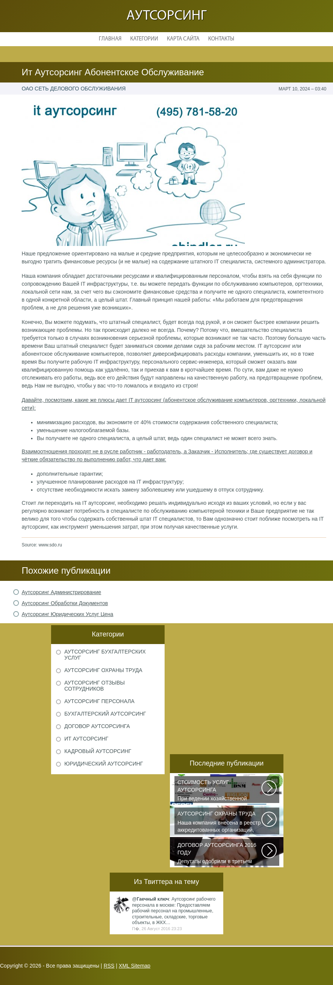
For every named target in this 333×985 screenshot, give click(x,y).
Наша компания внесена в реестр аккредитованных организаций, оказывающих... (219, 822)
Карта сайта (183, 39)
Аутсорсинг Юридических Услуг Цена (67, 614)
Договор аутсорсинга (97, 726)
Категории (144, 39)
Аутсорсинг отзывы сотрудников (94, 686)
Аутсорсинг (166, 16)
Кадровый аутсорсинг (97, 751)
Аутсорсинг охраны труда (103, 670)
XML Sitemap (135, 966)
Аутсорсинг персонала (99, 701)
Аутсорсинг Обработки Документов (65, 603)
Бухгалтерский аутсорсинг (105, 714)
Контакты (221, 39)
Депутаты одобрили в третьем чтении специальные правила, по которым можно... (219, 854)
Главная (110, 39)
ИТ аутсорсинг (86, 739)
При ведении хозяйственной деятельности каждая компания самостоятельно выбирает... (219, 791)
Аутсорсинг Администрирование (61, 592)
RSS (109, 966)
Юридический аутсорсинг (103, 764)
